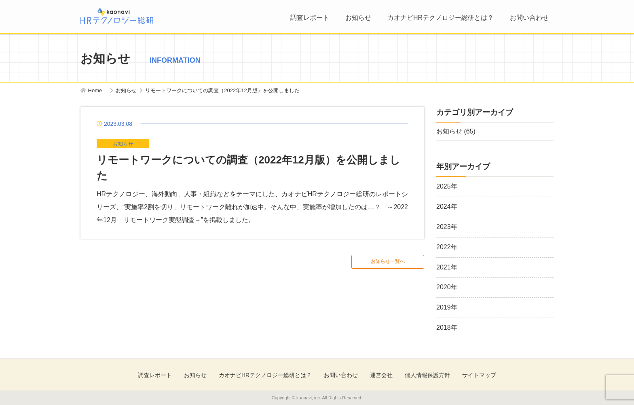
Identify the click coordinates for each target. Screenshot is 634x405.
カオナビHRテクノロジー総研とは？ (440, 17)
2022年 (446, 247)
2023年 (446, 226)
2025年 (446, 186)
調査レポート (309, 17)
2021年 (446, 267)
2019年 (446, 307)
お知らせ (358, 17)
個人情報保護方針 (427, 375)
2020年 (446, 287)
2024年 (446, 206)
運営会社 (381, 375)
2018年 (446, 327)
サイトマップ (479, 375)
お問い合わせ (529, 17)
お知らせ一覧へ (388, 261)
